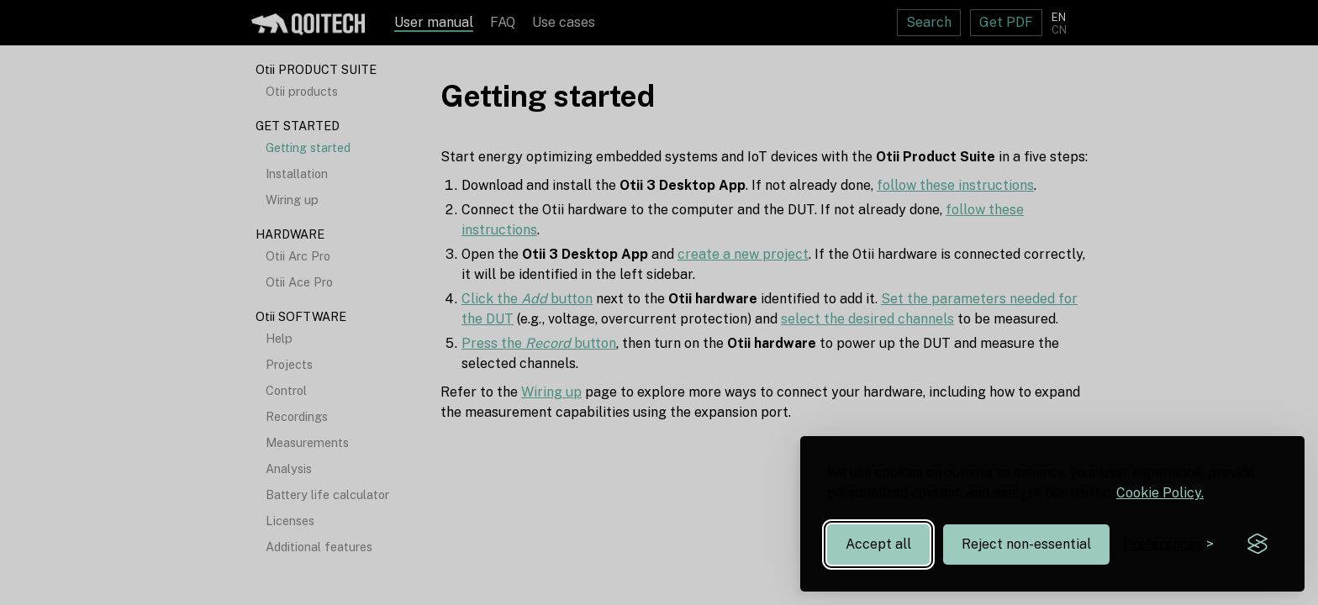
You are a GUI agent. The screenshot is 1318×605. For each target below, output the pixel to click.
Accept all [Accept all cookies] (878, 544)
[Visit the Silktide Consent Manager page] (1257, 544)
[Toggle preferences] (1168, 544)
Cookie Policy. (1160, 493)
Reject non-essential (1026, 544)
